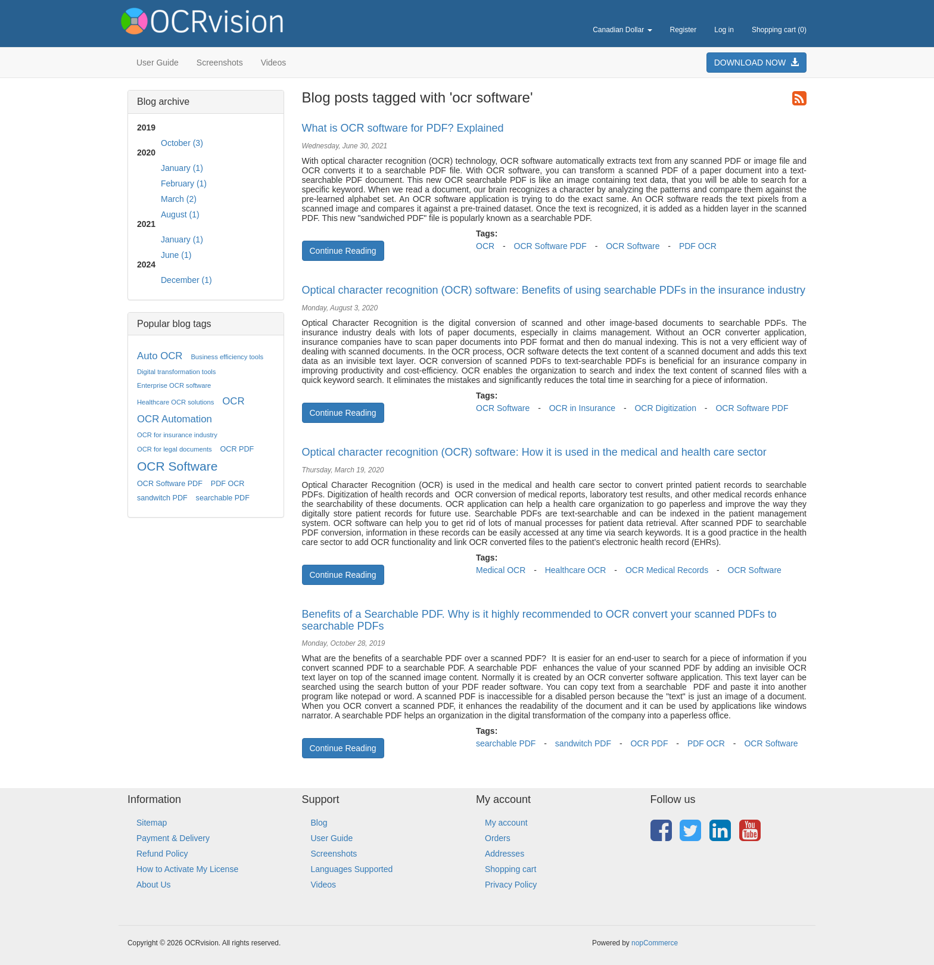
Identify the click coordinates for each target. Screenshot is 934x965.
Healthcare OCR (575, 570)
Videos (274, 62)
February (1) (184, 183)
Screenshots (220, 62)
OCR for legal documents (174, 449)
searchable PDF (223, 498)
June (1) (176, 255)
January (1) (182, 168)
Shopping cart (510, 869)
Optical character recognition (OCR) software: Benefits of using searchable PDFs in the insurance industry (553, 290)
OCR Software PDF (170, 484)
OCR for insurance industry (177, 434)
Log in (724, 30)
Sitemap (151, 822)
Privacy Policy (511, 884)
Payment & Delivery (173, 838)
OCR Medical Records (666, 570)
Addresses (504, 853)
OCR (233, 401)
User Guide (157, 62)
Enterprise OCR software (174, 385)
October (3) (182, 143)
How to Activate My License (187, 869)
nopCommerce (654, 943)
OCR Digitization (665, 408)
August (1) (180, 214)
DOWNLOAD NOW (756, 62)
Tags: (486, 233)
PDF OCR (228, 484)
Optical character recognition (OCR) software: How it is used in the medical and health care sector (534, 452)
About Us (153, 884)
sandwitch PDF (162, 498)
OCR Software (177, 466)
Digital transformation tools (176, 371)
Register (683, 30)
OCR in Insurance (582, 408)
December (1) (186, 280)
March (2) (179, 199)
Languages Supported (352, 869)
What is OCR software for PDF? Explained (403, 128)
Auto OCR (159, 356)
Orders (497, 838)
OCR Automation (174, 419)
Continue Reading (343, 251)
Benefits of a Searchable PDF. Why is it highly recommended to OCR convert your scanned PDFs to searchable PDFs (539, 620)
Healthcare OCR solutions (175, 402)
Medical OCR (500, 570)
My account (506, 822)
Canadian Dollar (622, 30)
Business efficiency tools (227, 356)
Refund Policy (162, 853)
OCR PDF (237, 449)
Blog (319, 822)
